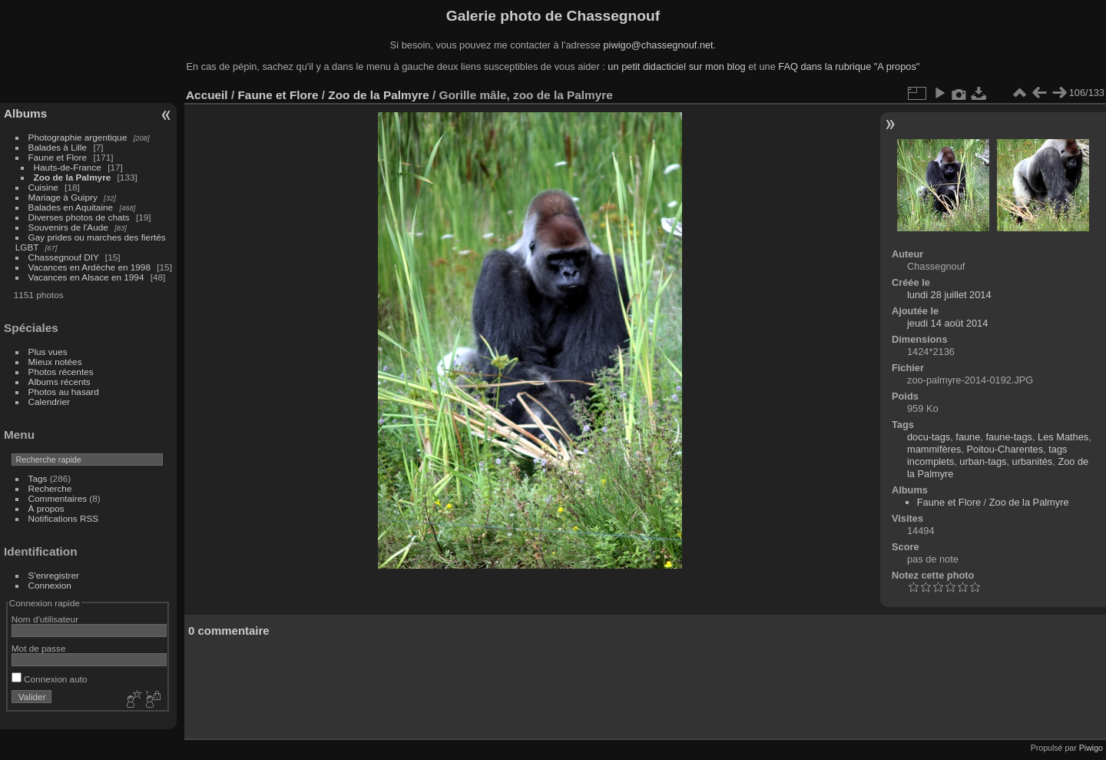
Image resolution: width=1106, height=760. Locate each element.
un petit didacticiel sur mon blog (676, 66)
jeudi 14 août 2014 (947, 323)
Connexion (49, 585)
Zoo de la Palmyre (72, 177)
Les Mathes (1063, 437)
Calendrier (49, 402)
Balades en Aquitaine (71, 207)
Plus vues (48, 352)
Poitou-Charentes (1005, 449)
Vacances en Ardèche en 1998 (89, 267)
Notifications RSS (63, 518)
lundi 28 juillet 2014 (949, 294)
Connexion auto (50, 679)
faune (967, 437)
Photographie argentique (77, 137)
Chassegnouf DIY (63, 257)
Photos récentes (61, 372)
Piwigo (1091, 747)
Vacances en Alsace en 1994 (86, 277)
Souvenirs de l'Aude (68, 227)
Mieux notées (55, 362)
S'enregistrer (53, 575)
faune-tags (1008, 437)
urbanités (1032, 461)
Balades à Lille (58, 147)
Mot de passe (39, 648)
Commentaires (58, 498)
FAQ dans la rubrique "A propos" (848, 66)
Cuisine (43, 187)
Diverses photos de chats (79, 217)
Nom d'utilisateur (45, 619)
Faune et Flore (58, 157)
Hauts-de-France (67, 167)
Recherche (50, 488)
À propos (46, 508)
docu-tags (928, 437)
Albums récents (59, 382)
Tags (38, 478)
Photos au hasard (63, 392)
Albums (25, 113)
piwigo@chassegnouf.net (658, 45)
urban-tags (982, 461)
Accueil (207, 94)
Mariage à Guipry (63, 197)
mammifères (934, 449)
